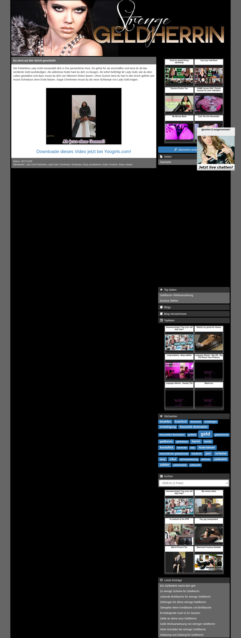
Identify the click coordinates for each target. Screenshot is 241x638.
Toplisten (167, 320)
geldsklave (182, 441)
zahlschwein (180, 465)
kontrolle (182, 447)
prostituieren (95, 164)
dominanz (195, 421)
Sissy (85, 164)
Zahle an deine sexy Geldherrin (178, 618)
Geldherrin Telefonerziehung (176, 295)
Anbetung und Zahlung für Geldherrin (182, 634)
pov (208, 453)
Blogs (165, 307)
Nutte (105, 164)
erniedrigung (168, 426)
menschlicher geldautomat (173, 453)
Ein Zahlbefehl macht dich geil (177, 585)
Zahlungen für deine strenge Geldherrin (183, 602)
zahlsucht (195, 465)
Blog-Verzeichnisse (173, 313)
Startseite (165, 162)
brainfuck (181, 421)
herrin (196, 441)
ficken (122, 164)
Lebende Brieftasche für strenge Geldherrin (185, 596)
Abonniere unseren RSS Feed (194, 149)
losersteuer (207, 447)
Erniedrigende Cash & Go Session (180, 612)
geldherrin (166, 441)
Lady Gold (53, 164)
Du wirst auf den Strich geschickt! (34, 60)
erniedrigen (210, 421)
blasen (129, 164)
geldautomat (221, 434)
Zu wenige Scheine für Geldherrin (179, 591)
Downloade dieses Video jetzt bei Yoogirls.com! (84, 151)
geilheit (192, 434)
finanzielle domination (193, 426)
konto (208, 441)
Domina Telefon (169, 300)
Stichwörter (168, 416)
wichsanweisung (189, 459)
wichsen (205, 459)
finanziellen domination (172, 434)
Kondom (113, 164)
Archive (166, 476)
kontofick (166, 447)
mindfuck (197, 453)
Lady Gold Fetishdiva (36, 164)
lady (192, 447)
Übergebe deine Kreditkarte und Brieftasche (185, 607)
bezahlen (165, 421)
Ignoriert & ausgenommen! (215, 115)
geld (205, 433)
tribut (172, 459)
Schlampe (76, 164)
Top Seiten (168, 289)
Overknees (64, 164)
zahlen (164, 464)
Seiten (166, 156)
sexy (162, 459)
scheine (221, 453)
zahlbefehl (220, 459)
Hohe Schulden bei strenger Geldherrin (183, 629)
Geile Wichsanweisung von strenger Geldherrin (187, 623)
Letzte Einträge (171, 580)
